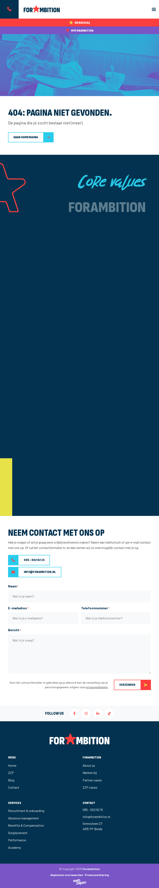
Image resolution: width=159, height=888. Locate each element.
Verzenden (135, 685)
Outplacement (18, 833)
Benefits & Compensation (26, 825)
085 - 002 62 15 (26, 560)
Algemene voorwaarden (66, 875)
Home (12, 765)
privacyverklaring (97, 687)
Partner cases (92, 780)
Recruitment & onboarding (26, 811)
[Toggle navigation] (154, 9)
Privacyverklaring (97, 875)
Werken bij (90, 773)
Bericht (14, 630)
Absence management (23, 818)
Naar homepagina (25, 137)
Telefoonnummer (95, 608)
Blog (11, 780)
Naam (13, 586)
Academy (14, 847)
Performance (17, 840)
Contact (13, 787)
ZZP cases (90, 787)
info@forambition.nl (32, 572)
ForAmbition (91, 869)
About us (89, 765)
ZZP (11, 773)
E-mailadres (18, 608)
